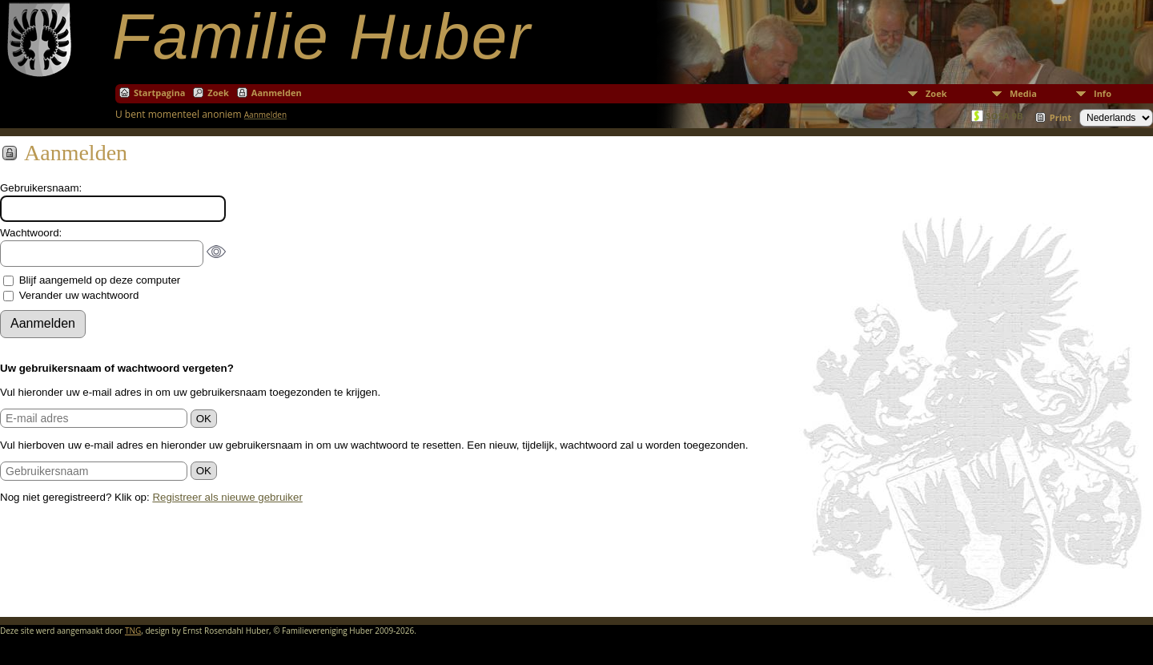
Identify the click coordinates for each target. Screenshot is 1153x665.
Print (1060, 117)
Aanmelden (276, 93)
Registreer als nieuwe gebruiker (227, 497)
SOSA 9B (1004, 116)
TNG (133, 630)
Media (1023, 93)
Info (1102, 93)
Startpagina (159, 93)
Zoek (936, 93)
